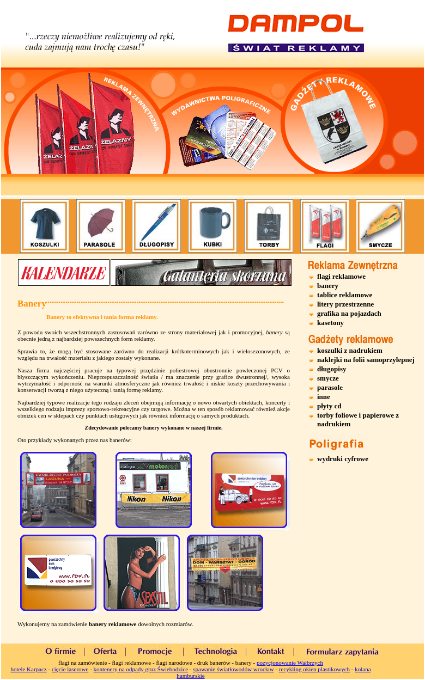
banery (327, 285)
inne (323, 397)
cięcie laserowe (70, 669)
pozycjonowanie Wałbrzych (290, 662)
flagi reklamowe (341, 276)
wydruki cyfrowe (342, 459)
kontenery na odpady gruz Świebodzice (141, 669)
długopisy (331, 369)
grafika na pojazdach (349, 313)
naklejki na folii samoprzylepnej (366, 360)
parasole (330, 387)
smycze (328, 378)
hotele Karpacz (28, 669)
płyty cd (329, 406)
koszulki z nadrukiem (349, 350)
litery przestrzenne (345, 304)
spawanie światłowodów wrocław (233, 669)
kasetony (330, 322)
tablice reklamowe (344, 295)
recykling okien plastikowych (314, 669)
